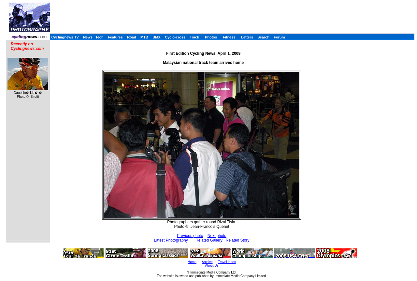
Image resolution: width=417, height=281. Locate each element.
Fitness (229, 37)
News (88, 37)
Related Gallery (209, 240)
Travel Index (227, 262)
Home (192, 262)
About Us (211, 265)
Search (263, 37)
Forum (279, 37)
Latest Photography (171, 240)
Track (194, 37)
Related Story (238, 240)
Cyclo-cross (175, 37)
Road (131, 37)
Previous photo (190, 235)
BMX (156, 37)
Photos (211, 37)
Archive (207, 262)
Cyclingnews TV (65, 37)
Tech (99, 37)
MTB (144, 37)
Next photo (217, 235)
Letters (247, 37)
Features (115, 37)
